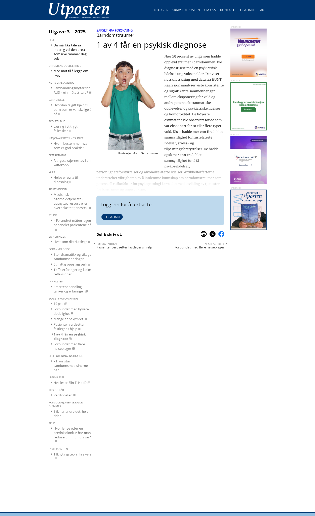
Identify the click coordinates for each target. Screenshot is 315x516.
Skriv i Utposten (186, 10)
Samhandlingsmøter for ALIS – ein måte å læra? (72, 90)
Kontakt (227, 10)
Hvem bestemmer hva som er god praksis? (70, 145)
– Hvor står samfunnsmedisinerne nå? (71, 365)
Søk (261, 10)
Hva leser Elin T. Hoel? (70, 383)
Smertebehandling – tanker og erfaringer (69, 289)
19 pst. (58, 304)
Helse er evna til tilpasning (66, 179)
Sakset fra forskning (114, 30)
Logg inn (246, 10)
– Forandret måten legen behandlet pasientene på (72, 222)
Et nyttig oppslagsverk (70, 264)
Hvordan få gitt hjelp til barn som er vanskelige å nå (72, 109)
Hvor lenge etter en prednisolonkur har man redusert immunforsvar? (72, 432)
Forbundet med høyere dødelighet (71, 311)
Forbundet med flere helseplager (69, 346)
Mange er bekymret (68, 319)
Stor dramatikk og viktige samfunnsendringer (72, 256)
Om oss (210, 10)
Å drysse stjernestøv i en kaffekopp (72, 162)
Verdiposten (63, 395)
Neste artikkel (214, 243)
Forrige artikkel (107, 243)
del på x (213, 234)
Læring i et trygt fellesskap (66, 128)
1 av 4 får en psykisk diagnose (70, 336)
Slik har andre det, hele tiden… (71, 413)
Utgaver (161, 10)
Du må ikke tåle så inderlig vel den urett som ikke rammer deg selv (70, 52)
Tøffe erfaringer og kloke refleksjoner (72, 272)
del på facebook (221, 234)
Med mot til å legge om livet (71, 73)
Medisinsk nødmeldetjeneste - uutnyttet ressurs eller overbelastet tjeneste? (71, 201)
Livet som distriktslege (70, 242)
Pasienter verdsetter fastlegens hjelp (69, 326)
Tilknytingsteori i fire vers (73, 454)
